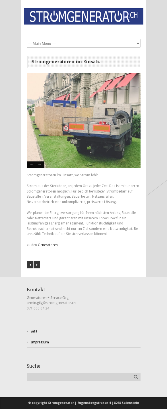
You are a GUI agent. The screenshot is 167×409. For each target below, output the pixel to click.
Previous (31, 164)
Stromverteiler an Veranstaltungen (37, 264)
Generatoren (48, 245)
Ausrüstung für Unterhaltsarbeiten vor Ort (30, 264)
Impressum (40, 342)
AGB (34, 332)
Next (40, 164)
